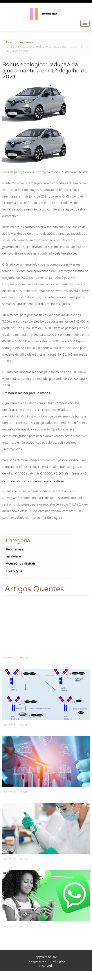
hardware (13, 556)
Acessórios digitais (21, 563)
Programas (25, 42)
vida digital (14, 570)
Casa (9, 42)
